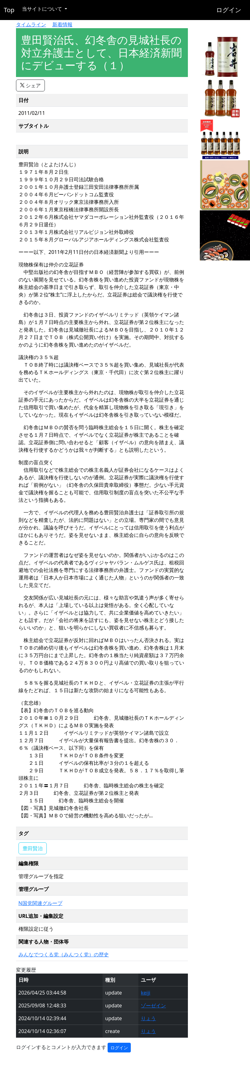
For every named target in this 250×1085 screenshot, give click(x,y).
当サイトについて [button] (42, 8)
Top (9, 10)
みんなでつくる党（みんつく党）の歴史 (64, 954)
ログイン (228, 10)
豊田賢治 (33, 848)
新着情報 (62, 24)
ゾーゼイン (153, 1005)
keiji (145, 992)
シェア (30, 85)
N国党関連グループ (40, 903)
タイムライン (31, 24)
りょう (148, 1018)
